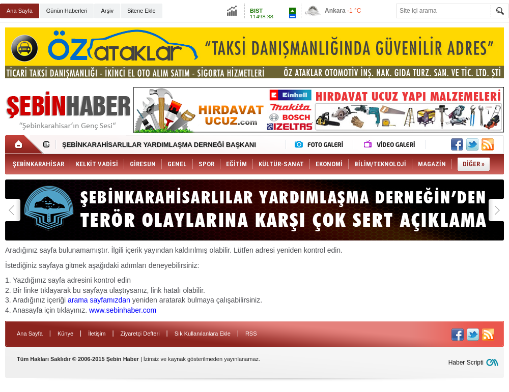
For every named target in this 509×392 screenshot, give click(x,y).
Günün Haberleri (67, 11)
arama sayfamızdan (99, 300)
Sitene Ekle (141, 11)
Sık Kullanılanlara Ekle (203, 333)
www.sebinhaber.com (122, 310)
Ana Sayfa (20, 11)
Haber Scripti (466, 362)
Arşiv (107, 11)
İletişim (96, 333)
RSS (251, 333)
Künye (65, 333)
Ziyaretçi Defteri (140, 333)
